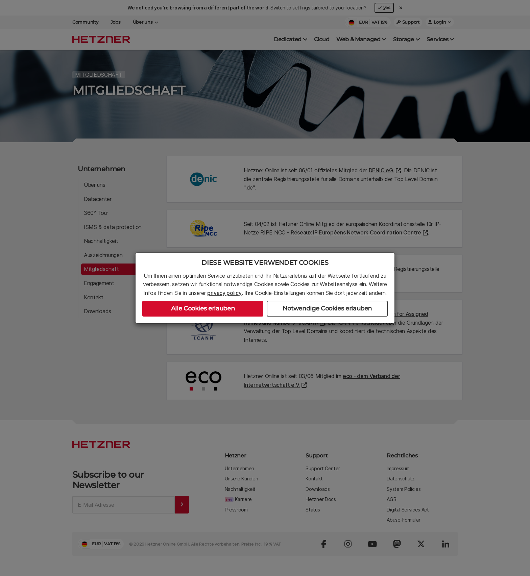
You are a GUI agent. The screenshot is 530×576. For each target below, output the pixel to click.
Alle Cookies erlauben (203, 308)
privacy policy (224, 293)
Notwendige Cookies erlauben (327, 308)
